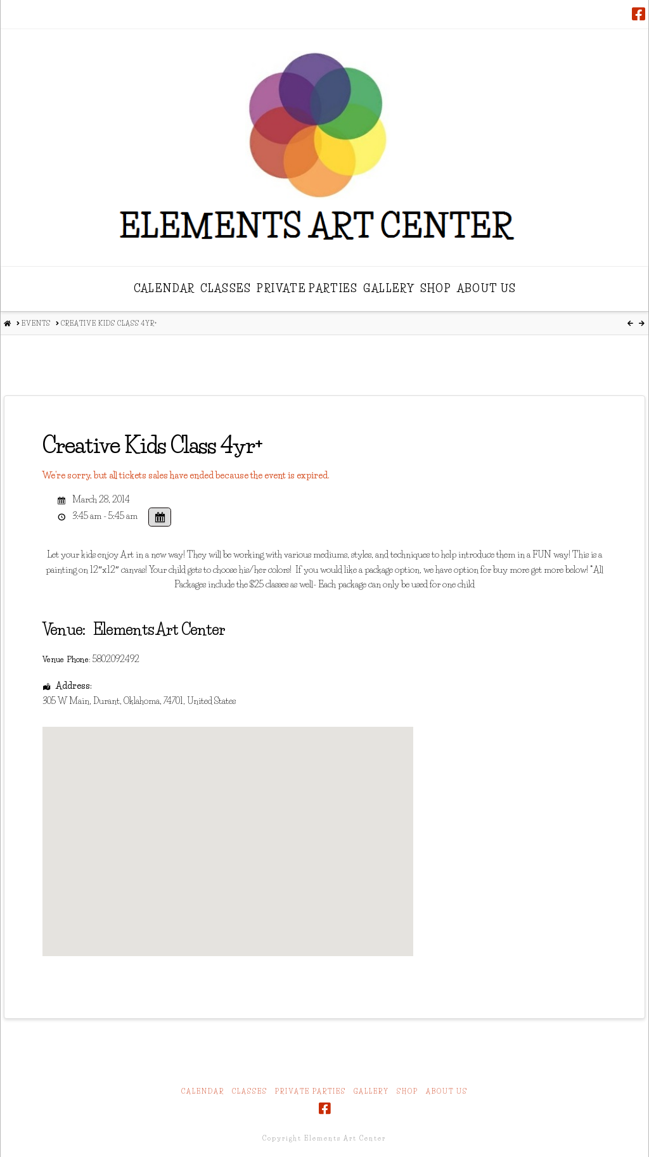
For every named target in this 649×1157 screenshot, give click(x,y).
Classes (249, 1091)
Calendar (202, 1091)
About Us (447, 1091)
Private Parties (310, 1091)
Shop (407, 1091)
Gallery (371, 1091)
